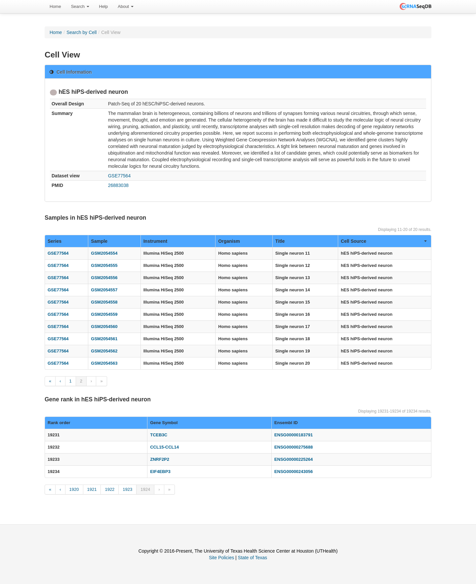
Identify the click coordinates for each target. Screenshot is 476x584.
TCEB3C (158, 434)
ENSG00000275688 (293, 447)
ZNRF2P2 (159, 459)
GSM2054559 (104, 314)
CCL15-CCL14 (164, 447)
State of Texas (252, 557)
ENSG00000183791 (293, 434)
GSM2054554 (104, 253)
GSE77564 (119, 175)
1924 (145, 489)
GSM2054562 (104, 350)
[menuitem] (55, 6)
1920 (74, 489)
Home (55, 6)
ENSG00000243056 (293, 471)
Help (103, 6)
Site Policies (221, 557)
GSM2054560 (104, 326)
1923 (127, 489)
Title (280, 241)
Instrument (155, 241)
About (126, 6)
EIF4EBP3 (160, 471)
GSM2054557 (104, 289)
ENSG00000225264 (293, 459)
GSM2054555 (104, 265)
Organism (229, 241)
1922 (109, 489)
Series (54, 241)
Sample (99, 241)
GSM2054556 (104, 277)
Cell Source (384, 241)
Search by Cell (81, 32)
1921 (92, 489)
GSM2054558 (104, 302)
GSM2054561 (104, 338)
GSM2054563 (104, 363)
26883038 (118, 185)
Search (80, 6)
